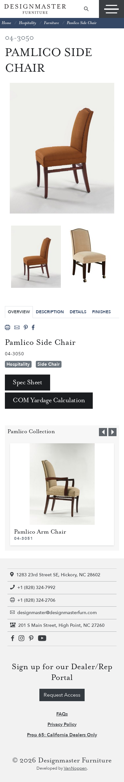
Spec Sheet (27, 382)
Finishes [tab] (101, 312)
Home (6, 23)
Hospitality (27, 23)
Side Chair (48, 364)
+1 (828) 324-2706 (32, 600)
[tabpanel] (36, 256)
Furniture (51, 23)
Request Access (62, 695)
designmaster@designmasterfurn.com (53, 613)
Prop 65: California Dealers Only (62, 735)
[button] (103, 432)
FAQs (62, 714)
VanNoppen (75, 768)
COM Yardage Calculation (49, 400)
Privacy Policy (62, 724)
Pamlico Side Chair (82, 23)
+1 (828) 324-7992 (32, 587)
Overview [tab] (19, 312)
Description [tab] (50, 312)
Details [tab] (78, 312)
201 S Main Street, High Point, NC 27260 (57, 625)
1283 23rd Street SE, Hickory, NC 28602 (55, 575)
